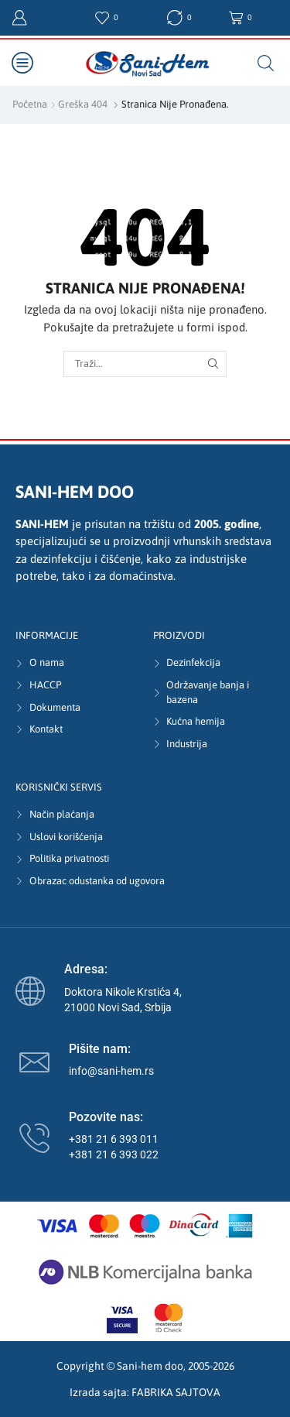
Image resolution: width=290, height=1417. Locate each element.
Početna (29, 104)
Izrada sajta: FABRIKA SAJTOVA (145, 1392)
